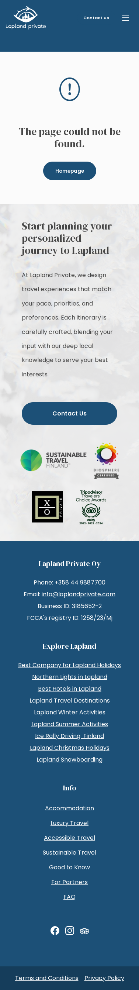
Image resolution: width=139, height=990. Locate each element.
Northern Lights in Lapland (69, 677)
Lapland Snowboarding (69, 759)
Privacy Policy (104, 978)
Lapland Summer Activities (69, 724)
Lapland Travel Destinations (69, 700)
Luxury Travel (69, 823)
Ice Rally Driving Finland (69, 736)
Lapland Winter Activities (69, 712)
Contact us (96, 18)
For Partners (69, 882)
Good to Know (69, 867)
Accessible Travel (69, 838)
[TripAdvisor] (84, 931)
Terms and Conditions (47, 978)
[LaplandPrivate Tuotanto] (26, 18)
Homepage (69, 171)
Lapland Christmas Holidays (70, 748)
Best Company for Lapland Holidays (69, 665)
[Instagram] (69, 931)
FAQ (69, 897)
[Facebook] (55, 931)
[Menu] (125, 17)
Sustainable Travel (69, 852)
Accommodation (69, 808)
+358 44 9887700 (80, 582)
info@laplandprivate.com (78, 594)
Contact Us (69, 413)
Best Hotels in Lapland (69, 688)
